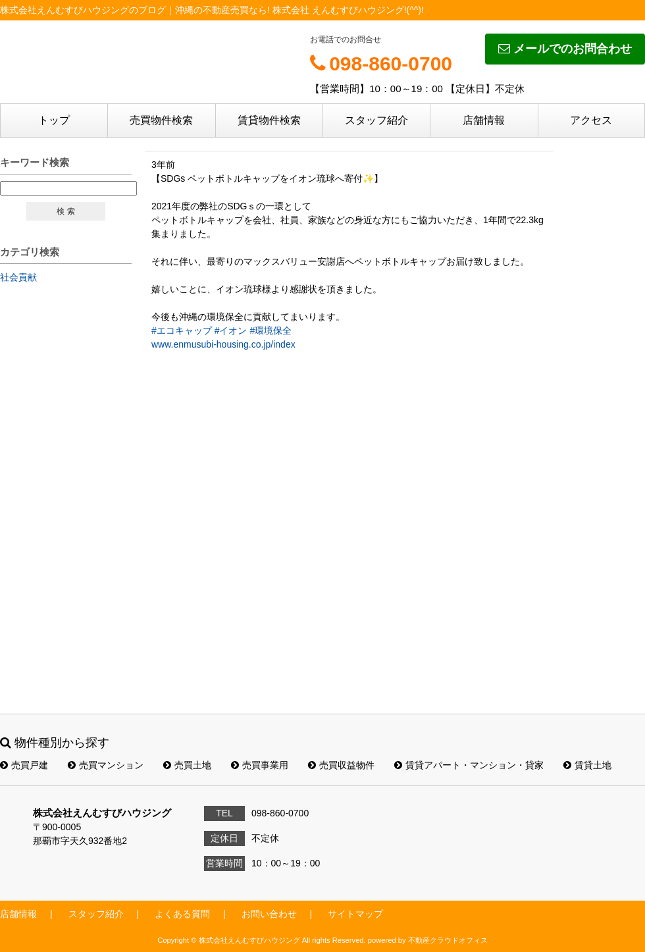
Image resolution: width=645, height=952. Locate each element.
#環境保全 (270, 330)
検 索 (65, 211)
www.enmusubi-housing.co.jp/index (223, 344)
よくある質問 (182, 914)
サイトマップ (355, 914)
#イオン (231, 330)
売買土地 (187, 765)
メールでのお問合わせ (565, 48)
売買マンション (105, 765)
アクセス (591, 120)
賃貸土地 (587, 765)
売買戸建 (24, 765)
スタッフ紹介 (376, 120)
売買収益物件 (341, 765)
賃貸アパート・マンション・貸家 (469, 765)
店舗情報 (484, 120)
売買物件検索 (161, 120)
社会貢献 (18, 277)
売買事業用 (259, 765)
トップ (54, 120)
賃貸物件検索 (269, 120)
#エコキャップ (181, 330)
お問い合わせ (269, 914)
